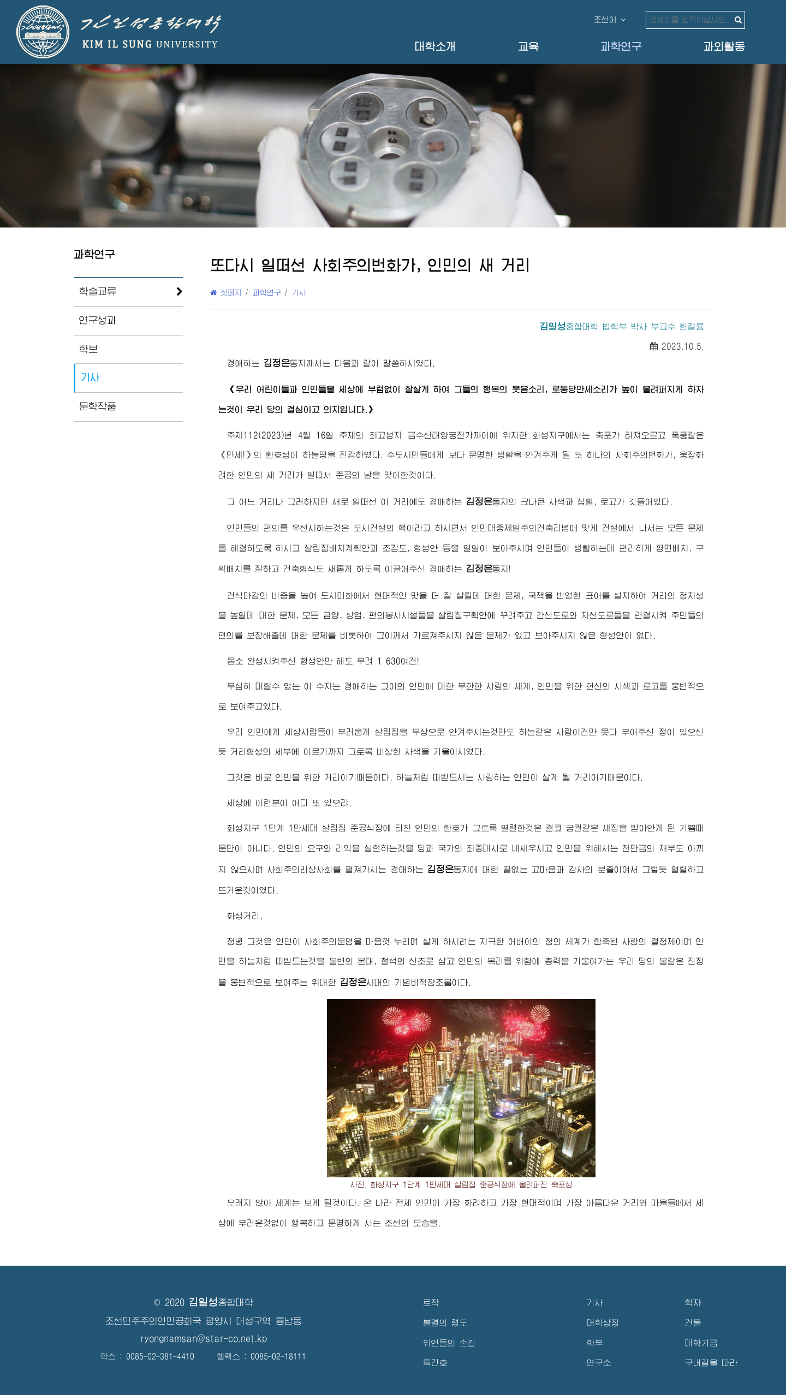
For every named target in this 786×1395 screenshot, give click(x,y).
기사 (90, 377)
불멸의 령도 (445, 1323)
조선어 (610, 19)
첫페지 (226, 292)
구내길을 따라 (711, 1362)
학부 (595, 1343)
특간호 (435, 1362)
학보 (88, 349)
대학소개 (435, 46)
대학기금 (701, 1343)
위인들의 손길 (449, 1343)
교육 (528, 46)
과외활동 (724, 46)
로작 (431, 1302)
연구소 (599, 1362)
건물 (693, 1323)
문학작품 (97, 406)
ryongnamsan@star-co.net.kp (203, 1338)
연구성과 (97, 320)
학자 (693, 1302)
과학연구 (621, 46)
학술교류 (97, 291)
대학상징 (603, 1323)
